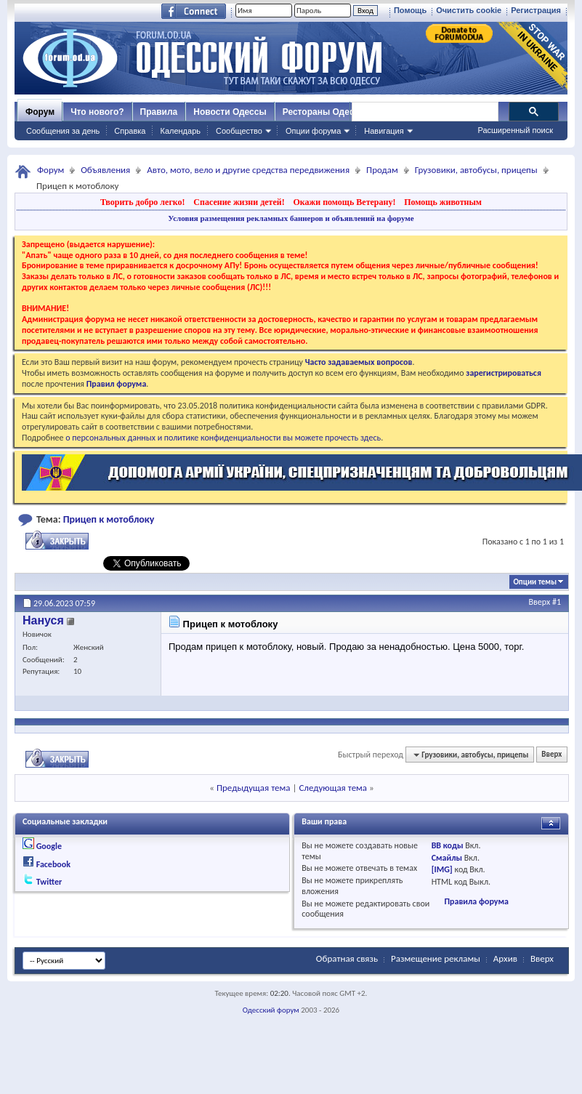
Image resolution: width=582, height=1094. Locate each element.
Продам (382, 169)
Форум (39, 112)
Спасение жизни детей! (238, 202)
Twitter (49, 882)
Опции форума (313, 130)
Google (49, 846)
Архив (505, 958)
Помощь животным (443, 202)
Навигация (383, 130)
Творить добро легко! (142, 202)
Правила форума (476, 901)
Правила (159, 112)
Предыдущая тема (254, 787)
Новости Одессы (229, 112)
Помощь (410, 10)
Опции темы (535, 582)
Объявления (105, 169)
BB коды (448, 845)
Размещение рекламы (435, 958)
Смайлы (447, 858)
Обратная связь (347, 958)
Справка (129, 130)
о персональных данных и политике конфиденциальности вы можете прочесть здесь (223, 438)
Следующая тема (333, 787)
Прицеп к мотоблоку (109, 519)
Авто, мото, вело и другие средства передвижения (248, 169)
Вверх (540, 602)
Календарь (180, 130)
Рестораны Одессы (325, 112)
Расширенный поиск (515, 130)
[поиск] (424, 112)
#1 (556, 602)
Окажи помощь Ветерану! (344, 202)
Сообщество (239, 130)
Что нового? (97, 112)
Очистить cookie (468, 10)
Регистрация (536, 10)
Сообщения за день (63, 130)
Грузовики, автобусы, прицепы (476, 169)
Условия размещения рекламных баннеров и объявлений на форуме (290, 218)
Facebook (53, 864)
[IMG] (442, 869)
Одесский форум (271, 1010)
